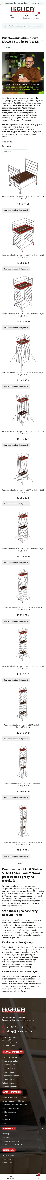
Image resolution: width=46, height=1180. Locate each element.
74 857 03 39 (16, 1027)
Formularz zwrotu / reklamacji (13, 1101)
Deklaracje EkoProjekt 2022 (12, 1145)
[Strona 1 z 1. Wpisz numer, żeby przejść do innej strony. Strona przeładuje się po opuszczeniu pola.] (24, 863)
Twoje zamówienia (9, 1155)
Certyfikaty (6, 1137)
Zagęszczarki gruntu (10, 1079)
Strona (20, 863)
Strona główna (5, 26)
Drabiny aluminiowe (9, 1057)
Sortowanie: (7, 146)
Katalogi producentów (10, 1141)
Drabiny (5, 1123)
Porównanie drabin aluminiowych (14, 1105)
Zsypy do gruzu (8, 1072)
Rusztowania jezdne (10, 1061)
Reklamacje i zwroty (9, 1112)
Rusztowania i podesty (17, 26)
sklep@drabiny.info (20, 1031)
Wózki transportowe (10, 1083)
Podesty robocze (8, 1065)
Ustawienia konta (8, 1159)
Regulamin (6, 1119)
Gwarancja (6, 1116)
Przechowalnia (7, 1163)
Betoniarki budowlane (10, 1076)
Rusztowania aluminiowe (36, 26)
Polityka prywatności (10, 1108)
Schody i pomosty (9, 1068)
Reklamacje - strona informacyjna (14, 1097)
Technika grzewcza (9, 1087)
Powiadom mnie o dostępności (16, 210)
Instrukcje (6, 1134)
